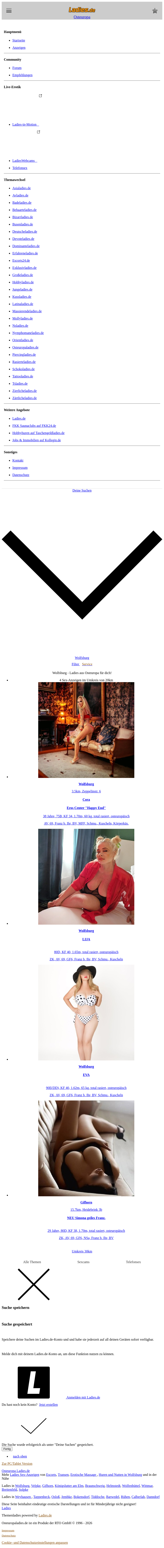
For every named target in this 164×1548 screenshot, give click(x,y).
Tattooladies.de (22, 376)
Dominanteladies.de (26, 246)
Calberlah (138, 1497)
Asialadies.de (21, 188)
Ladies (6, 1508)
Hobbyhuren (38, 433)
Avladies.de (20, 195)
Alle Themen (32, 1262)
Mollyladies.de (22, 318)
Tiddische (97, 1497)
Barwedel (112, 1497)
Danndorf (153, 1497)
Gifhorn (47, 1486)
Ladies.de (19, 418)
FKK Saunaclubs (34, 426)
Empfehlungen (22, 75)
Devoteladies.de (23, 239)
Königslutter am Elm (69, 1486)
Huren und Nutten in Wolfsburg (120, 1474)
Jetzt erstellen (48, 1404)
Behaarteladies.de (24, 210)
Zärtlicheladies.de (24, 398)
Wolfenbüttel (131, 1486)
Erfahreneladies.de (25, 253)
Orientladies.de (22, 340)
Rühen (125, 1497)
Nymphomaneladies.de (28, 333)
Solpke (23, 1489)
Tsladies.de (20, 383)
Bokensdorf (81, 1497)
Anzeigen (18, 47)
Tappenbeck (41, 1497)
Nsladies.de (20, 325)
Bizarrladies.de (22, 217)
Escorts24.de (21, 260)
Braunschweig (95, 1486)
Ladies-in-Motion (57, 124)
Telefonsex (19, 168)
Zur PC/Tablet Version (17, 1463)
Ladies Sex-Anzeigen (24, 1474)
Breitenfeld (9, 1489)
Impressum (20, 467)
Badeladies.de (21, 202)
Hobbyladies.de (23, 282)
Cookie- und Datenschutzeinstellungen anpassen (35, 1542)
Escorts (51, 1474)
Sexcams (83, 1262)
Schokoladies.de (23, 369)
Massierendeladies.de (27, 311)
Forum (17, 68)
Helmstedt (113, 1486)
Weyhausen (23, 1497)
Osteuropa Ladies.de (16, 1471)
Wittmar (147, 1486)
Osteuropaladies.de (25, 347)
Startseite (18, 40)
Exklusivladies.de (24, 268)
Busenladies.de (22, 224)
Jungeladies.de (22, 289)
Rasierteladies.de (24, 362)
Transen (63, 1474)
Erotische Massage (83, 1474)
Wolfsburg (22, 1486)
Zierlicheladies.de (24, 391)
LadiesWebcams (56, 160)
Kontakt (17, 460)
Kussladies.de (21, 296)
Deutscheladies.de (24, 231)
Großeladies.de (22, 275)
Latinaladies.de (22, 304)
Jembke (66, 1497)
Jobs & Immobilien (36, 440)
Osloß (55, 1497)
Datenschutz (20, 475)
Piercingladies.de (24, 354)
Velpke (35, 1486)
